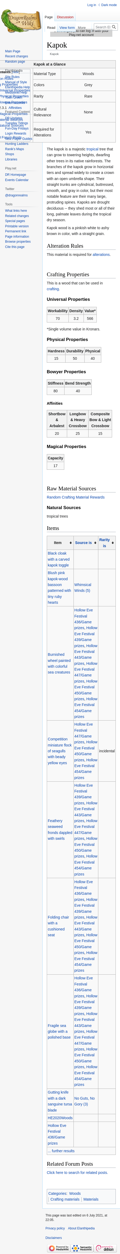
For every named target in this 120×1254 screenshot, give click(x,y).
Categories (57, 1193)
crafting (53, 289)
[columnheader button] (85, 543)
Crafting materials (65, 1199)
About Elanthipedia (81, 1228)
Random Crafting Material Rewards (76, 497)
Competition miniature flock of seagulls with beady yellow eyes (60, 751)
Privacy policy (55, 1228)
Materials (91, 1199)
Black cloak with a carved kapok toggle (59, 559)
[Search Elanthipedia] (106, 27)
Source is (83, 543)
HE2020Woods (60, 1118)
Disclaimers (53, 1238)
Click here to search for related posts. (77, 1172)
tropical (92, 149)
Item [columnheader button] (58, 543)
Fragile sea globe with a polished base (59, 1032)
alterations (101, 254)
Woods (75, 1193)
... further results (61, 1151)
